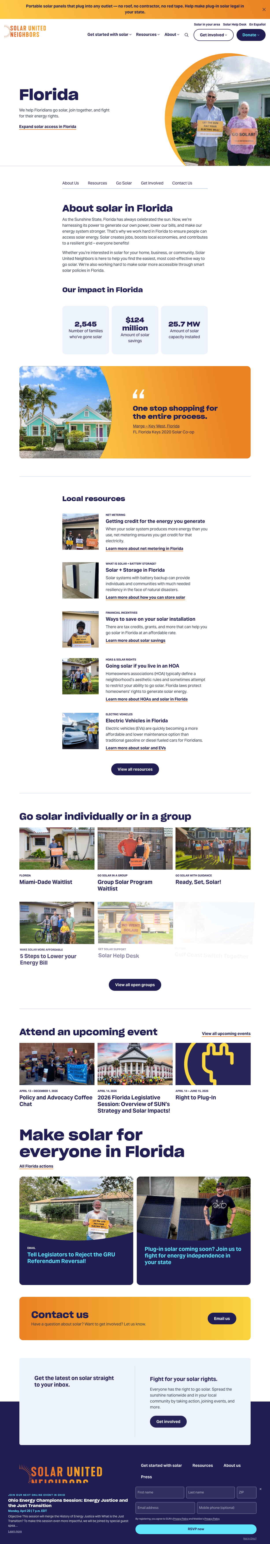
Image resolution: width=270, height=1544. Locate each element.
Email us (222, 1319)
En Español (258, 28)
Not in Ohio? (250, 1538)
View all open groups (135, 985)
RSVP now (196, 1529)
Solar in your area (208, 28)
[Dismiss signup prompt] (260, 1490)
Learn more (15, 1532)
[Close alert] (264, 9)
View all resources (135, 769)
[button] (187, 38)
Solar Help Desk (235, 28)
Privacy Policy (180, 1519)
